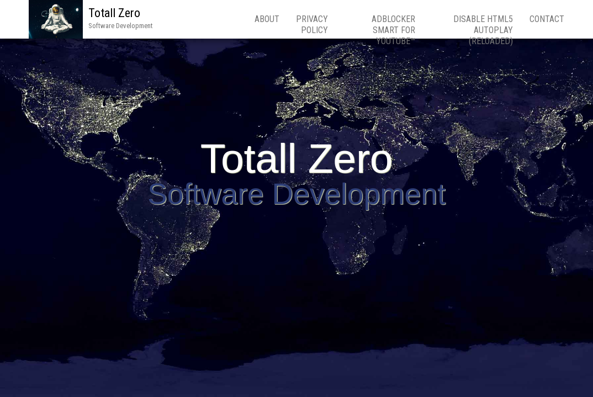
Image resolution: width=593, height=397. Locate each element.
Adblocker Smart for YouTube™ (393, 30)
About (267, 19)
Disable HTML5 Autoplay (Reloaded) (483, 30)
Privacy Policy (312, 24)
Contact (547, 19)
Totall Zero (114, 13)
